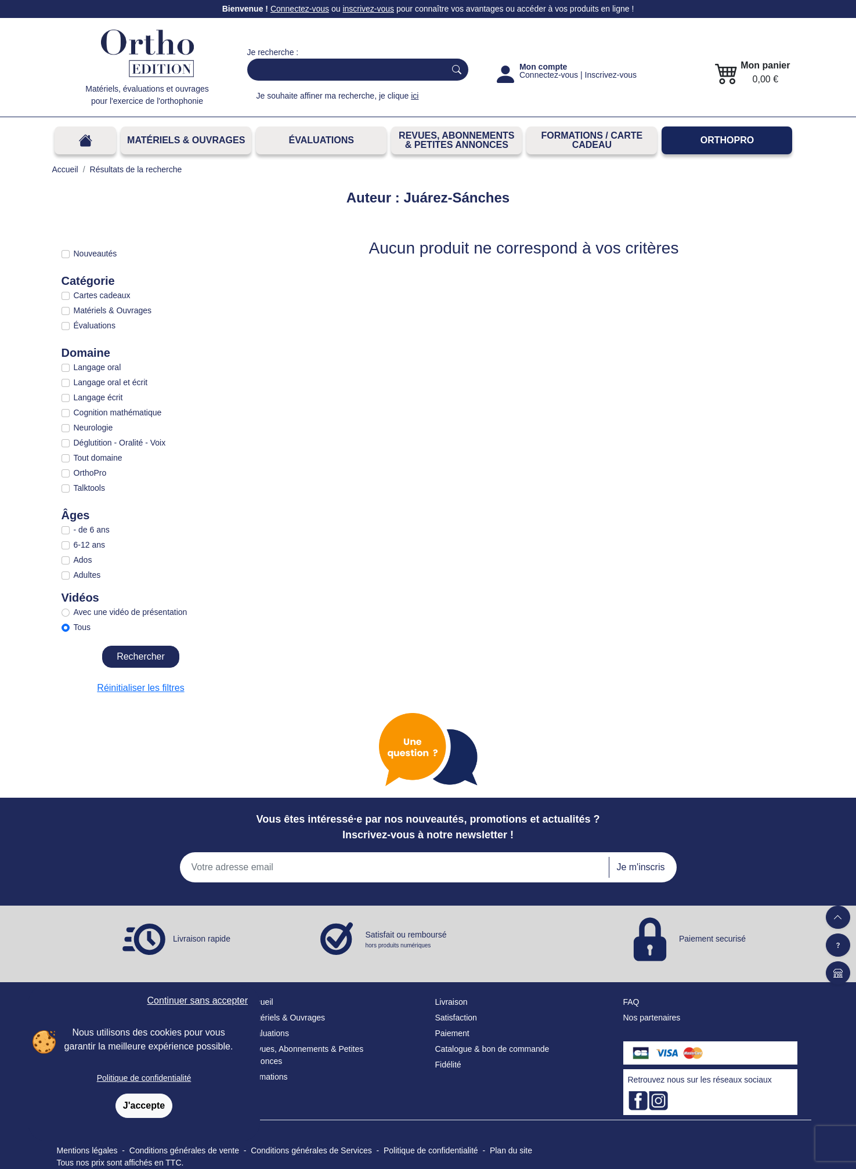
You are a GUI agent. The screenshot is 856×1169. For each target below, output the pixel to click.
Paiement (452, 1033)
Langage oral (97, 367)
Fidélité (448, 1064)
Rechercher (141, 656)
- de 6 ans (92, 529)
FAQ (631, 1002)
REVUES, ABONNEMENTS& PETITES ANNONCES (456, 140)
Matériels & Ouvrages (186, 140)
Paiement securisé (712, 938)
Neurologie (93, 427)
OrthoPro (727, 140)
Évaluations (321, 140)
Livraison (451, 1002)
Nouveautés (95, 253)
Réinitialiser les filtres (140, 688)
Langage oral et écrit (111, 382)
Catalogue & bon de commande (492, 1049)
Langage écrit (98, 397)
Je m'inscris (640, 867)
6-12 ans (89, 544)
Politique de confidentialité (144, 1078)
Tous (82, 627)
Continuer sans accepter (197, 1000)
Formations (267, 1076)
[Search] (343, 70)
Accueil (260, 1002)
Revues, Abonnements (288, 1049)
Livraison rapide (201, 938)
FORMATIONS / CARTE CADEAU (591, 140)
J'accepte (144, 1105)
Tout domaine (98, 457)
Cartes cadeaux (102, 295)
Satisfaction (456, 1017)
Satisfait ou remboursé (406, 940)
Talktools (89, 488)
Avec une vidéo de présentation (130, 612)
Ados (83, 559)
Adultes (87, 575)
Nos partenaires (652, 1017)
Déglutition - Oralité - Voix (120, 442)
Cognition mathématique (118, 412)
